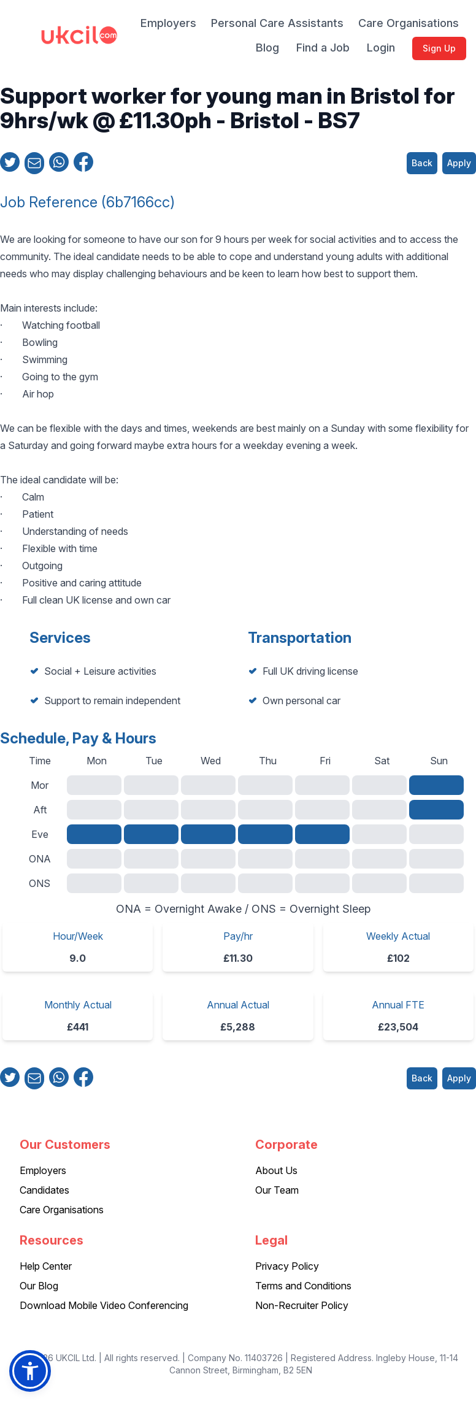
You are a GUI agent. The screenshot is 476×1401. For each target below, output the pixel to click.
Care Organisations (408, 23)
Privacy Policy (287, 1266)
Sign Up (439, 48)
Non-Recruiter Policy (301, 1305)
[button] (30, 1371)
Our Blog (39, 1286)
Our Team (277, 1190)
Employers (168, 23)
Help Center (46, 1266)
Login (381, 47)
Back (422, 163)
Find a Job (323, 47)
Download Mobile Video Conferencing (104, 1305)
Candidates (44, 1190)
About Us (276, 1170)
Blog (267, 47)
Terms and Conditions (303, 1286)
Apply (459, 163)
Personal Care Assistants (277, 23)
